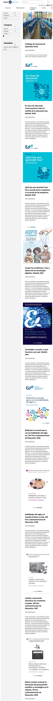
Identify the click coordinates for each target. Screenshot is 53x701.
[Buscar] (34, 2)
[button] (3, 36)
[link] (48, 2)
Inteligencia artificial (33, 8)
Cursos (44, 8)
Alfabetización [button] (20, 8)
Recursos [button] (8, 8)
